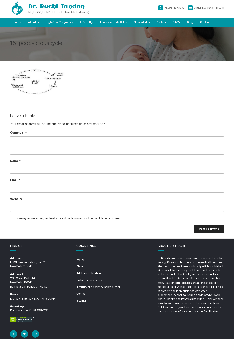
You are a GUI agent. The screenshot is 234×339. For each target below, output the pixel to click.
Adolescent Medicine (113, 22)
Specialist (142, 22)
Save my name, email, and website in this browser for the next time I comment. (69, 218)
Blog (190, 22)
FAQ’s (176, 22)
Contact (205, 22)
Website (16, 199)
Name (15, 161)
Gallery (161, 22)
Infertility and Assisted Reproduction (98, 286)
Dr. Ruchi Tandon (56, 7)
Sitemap (81, 300)
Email (15, 180)
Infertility (86, 22)
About (34, 22)
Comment (18, 132)
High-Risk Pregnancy (59, 22)
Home (17, 22)
